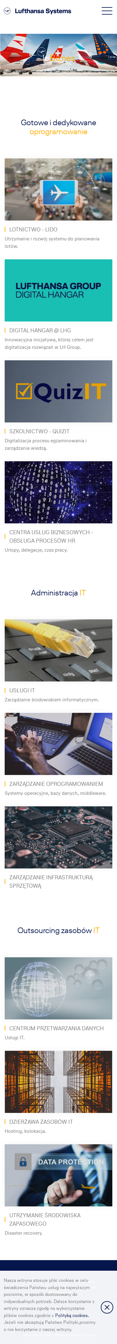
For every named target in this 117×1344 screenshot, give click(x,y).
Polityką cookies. (72, 1315)
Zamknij (107, 1307)
